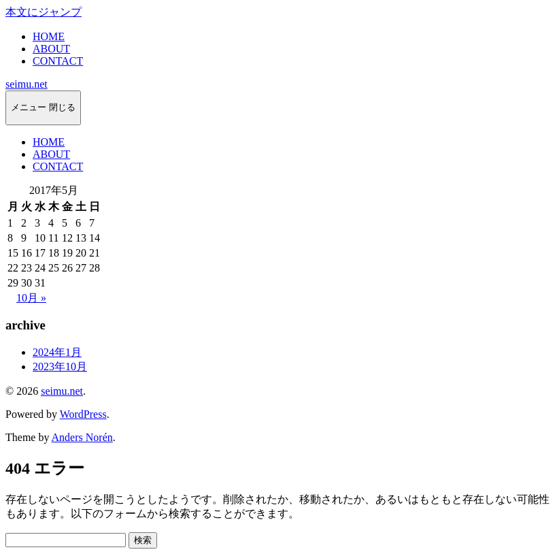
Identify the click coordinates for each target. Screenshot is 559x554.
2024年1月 (57, 352)
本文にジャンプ (43, 12)
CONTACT (58, 61)
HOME (49, 36)
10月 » (31, 298)
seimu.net (26, 84)
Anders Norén (82, 437)
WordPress (83, 414)
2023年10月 (60, 366)
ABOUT (51, 48)
